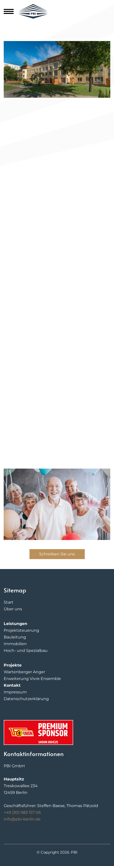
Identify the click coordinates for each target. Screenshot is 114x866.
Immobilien (15, 643)
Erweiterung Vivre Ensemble (32, 678)
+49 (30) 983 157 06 (22, 812)
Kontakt (12, 685)
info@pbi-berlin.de (22, 819)
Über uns (13, 609)
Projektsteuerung (21, 630)
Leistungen (15, 623)
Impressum (15, 692)
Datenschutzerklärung (26, 698)
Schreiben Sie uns (57, 554)
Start (8, 602)
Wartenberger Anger (24, 672)
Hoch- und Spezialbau (26, 650)
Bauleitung (15, 637)
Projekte (13, 665)
